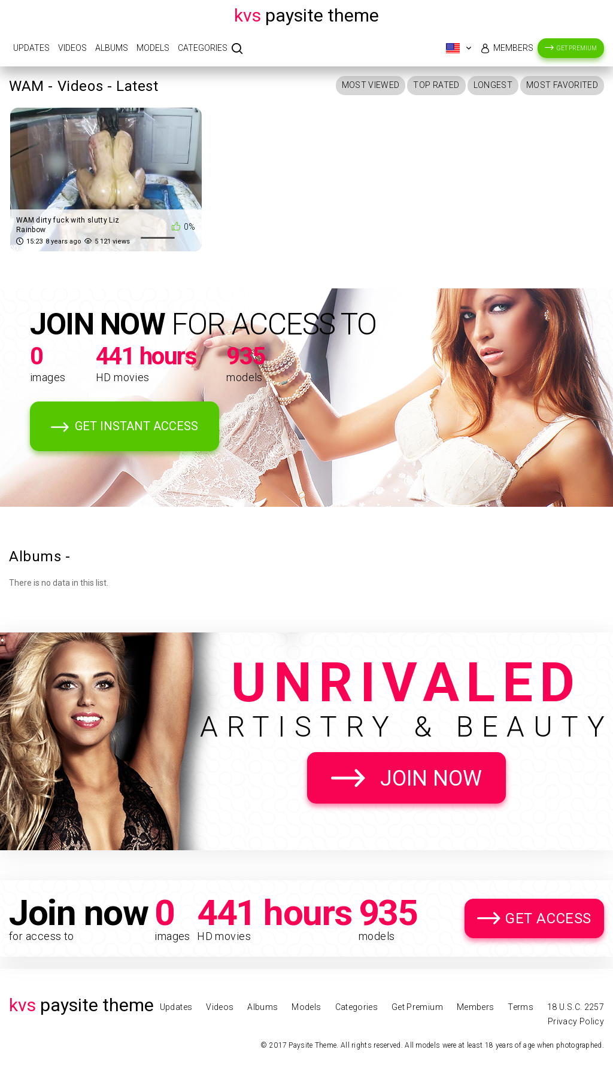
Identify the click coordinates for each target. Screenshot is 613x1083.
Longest (493, 85)
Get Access (548, 918)
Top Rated (436, 85)
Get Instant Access (136, 426)
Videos (72, 48)
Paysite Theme (306, 15)
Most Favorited (562, 85)
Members (513, 48)
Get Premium (577, 48)
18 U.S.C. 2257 (575, 1007)
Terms (520, 1007)
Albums (111, 48)
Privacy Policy (576, 1021)
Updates (31, 48)
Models (152, 48)
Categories (202, 48)
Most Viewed (371, 85)
